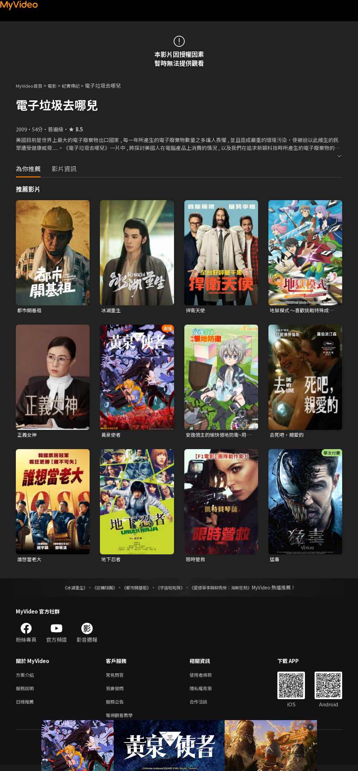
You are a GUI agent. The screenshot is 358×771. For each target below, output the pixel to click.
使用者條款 (206, 677)
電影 (57, 85)
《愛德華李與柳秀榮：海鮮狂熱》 (229, 589)
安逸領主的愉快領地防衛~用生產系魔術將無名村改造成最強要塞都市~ (219, 435)
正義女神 (27, 435)
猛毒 (275, 560)
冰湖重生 (111, 310)
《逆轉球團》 (96, 589)
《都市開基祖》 (133, 589)
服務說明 (26, 691)
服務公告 (116, 706)
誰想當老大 (30, 560)
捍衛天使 (196, 310)
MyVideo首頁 (31, 85)
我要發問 (116, 691)
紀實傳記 (78, 85)
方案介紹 (26, 677)
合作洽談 (204, 706)
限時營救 (196, 560)
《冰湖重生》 (63, 589)
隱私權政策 (206, 691)
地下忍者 (111, 560)
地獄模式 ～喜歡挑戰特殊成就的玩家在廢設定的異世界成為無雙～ (304, 310)
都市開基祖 (30, 310)
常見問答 (116, 677)
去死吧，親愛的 (288, 435)
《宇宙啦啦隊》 (171, 589)
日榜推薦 (26, 706)
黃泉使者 (111, 435)
